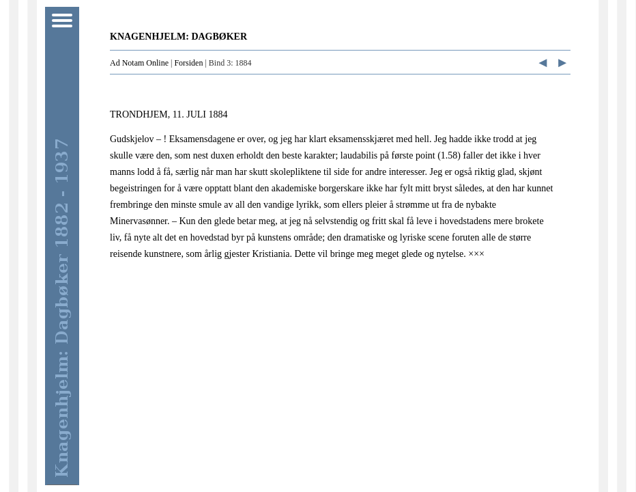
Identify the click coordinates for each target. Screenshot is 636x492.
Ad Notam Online (139, 63)
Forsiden (188, 63)
